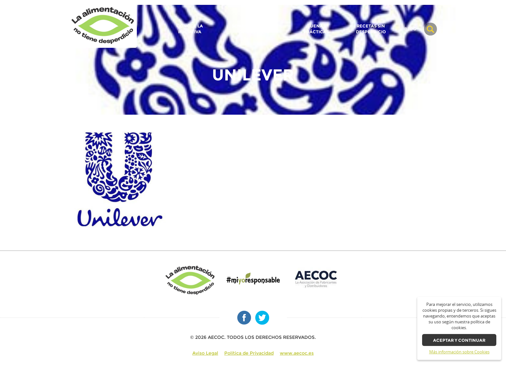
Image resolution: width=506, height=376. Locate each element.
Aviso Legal (205, 353)
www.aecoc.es (297, 353)
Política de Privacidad (249, 353)
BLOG (410, 29)
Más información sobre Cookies (459, 352)
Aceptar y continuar (459, 340)
